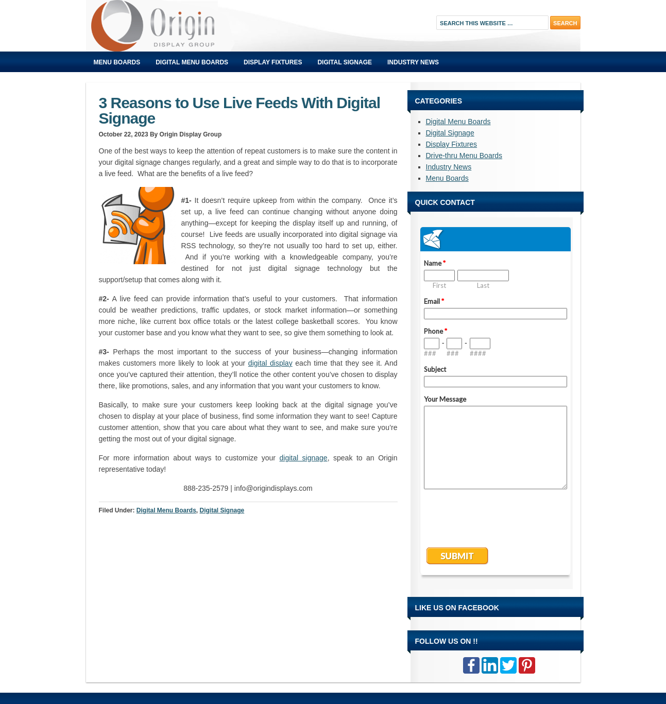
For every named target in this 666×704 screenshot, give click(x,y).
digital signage (304, 458)
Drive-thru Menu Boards (464, 155)
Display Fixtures (273, 62)
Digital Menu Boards (192, 62)
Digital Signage (344, 62)
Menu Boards (117, 62)
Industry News (413, 62)
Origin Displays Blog (202, 25)
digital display (270, 363)
